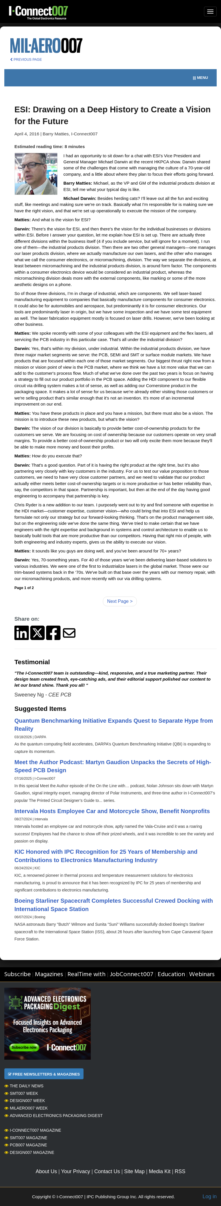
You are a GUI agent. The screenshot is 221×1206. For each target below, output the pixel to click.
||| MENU (200, 77)
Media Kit (160, 1171)
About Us (46, 1171)
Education (171, 975)
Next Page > (120, 601)
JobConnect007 (131, 975)
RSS (180, 1171)
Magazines (49, 975)
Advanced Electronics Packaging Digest (53, 1115)
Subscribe (17, 975)
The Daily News (24, 1086)
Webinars (202, 975)
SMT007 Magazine (25, 1137)
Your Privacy (75, 1171)
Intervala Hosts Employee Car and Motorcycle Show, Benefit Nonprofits (112, 811)
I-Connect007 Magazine (32, 1130)
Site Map (134, 1171)
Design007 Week (24, 1100)
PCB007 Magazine (25, 1145)
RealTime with (86, 975)
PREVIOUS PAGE (26, 60)
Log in (210, 1196)
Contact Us (107, 1171)
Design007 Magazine (29, 1152)
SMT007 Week (21, 1093)
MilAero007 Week (26, 1108)
